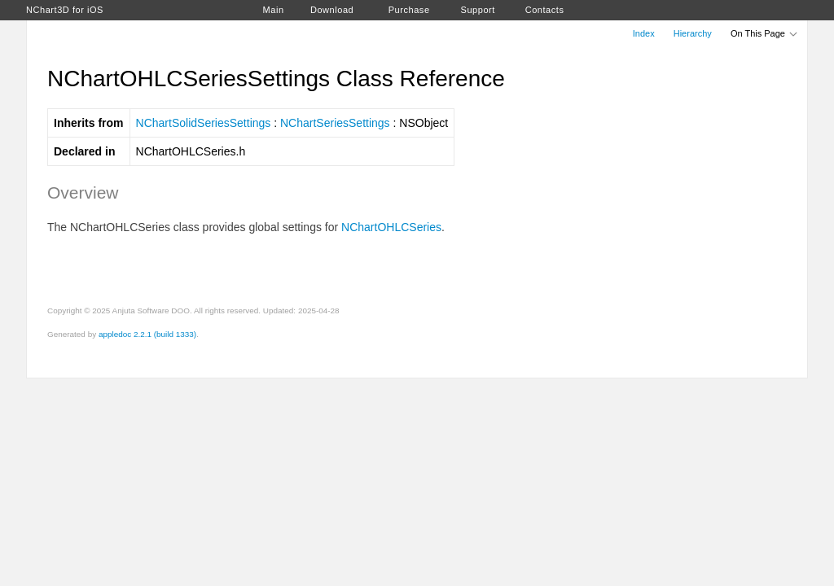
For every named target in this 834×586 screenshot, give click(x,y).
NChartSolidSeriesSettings (203, 122)
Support (478, 10)
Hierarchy (693, 33)
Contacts (544, 10)
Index (644, 33)
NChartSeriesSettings (335, 122)
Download (331, 10)
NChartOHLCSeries (391, 227)
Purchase (409, 10)
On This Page (765, 33)
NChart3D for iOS (64, 10)
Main (273, 10)
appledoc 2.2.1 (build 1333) (147, 334)
